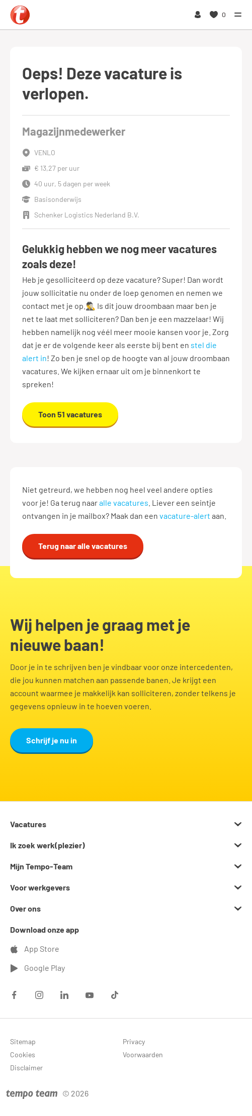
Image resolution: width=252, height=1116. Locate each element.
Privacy (134, 1041)
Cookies (22, 1054)
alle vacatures (123, 502)
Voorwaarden (143, 1054)
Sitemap (23, 1041)
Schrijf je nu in (51, 740)
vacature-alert (184, 515)
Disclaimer (26, 1067)
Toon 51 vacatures (70, 414)
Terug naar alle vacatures (82, 545)
